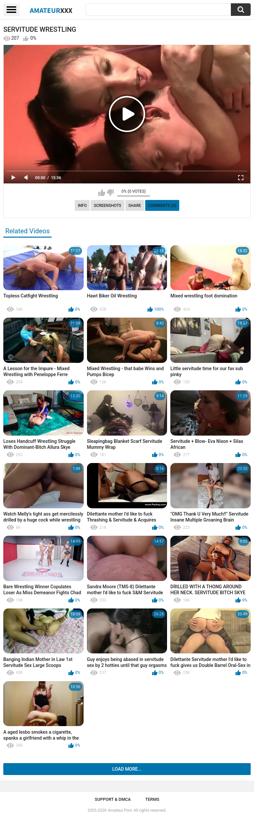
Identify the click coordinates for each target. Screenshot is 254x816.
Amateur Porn (120, 810)
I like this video (101, 192)
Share (134, 205)
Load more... (127, 769)
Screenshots (107, 205)
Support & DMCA (113, 799)
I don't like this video (110, 192)
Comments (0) (162, 205)
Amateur (51, 10)
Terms (152, 799)
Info (82, 205)
